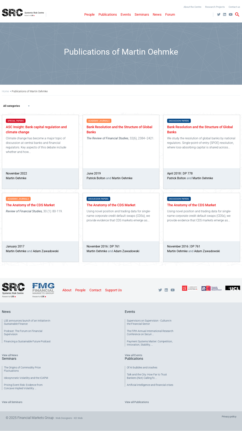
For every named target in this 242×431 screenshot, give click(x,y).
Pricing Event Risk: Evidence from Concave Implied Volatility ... (23, 386)
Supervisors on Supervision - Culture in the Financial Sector (149, 322)
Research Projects (215, 6)
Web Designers (64, 418)
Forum (170, 14)
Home (5, 91)
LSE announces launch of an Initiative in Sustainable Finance (27, 322)
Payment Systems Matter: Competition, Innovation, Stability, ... (150, 343)
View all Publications (137, 402)
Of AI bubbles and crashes (142, 367)
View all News (10, 355)
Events (126, 14)
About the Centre (192, 6)
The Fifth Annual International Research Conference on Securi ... (150, 332)
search (237, 14)
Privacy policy (229, 416)
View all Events (133, 355)
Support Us (113, 290)
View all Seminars (12, 402)
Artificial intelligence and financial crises (150, 384)
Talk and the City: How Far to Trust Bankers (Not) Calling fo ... (147, 376)
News (157, 14)
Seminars (142, 14)
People (89, 14)
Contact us (234, 6)
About (66, 290)
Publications (108, 14)
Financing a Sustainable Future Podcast (27, 341)
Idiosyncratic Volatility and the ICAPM (26, 377)
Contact (95, 290)
